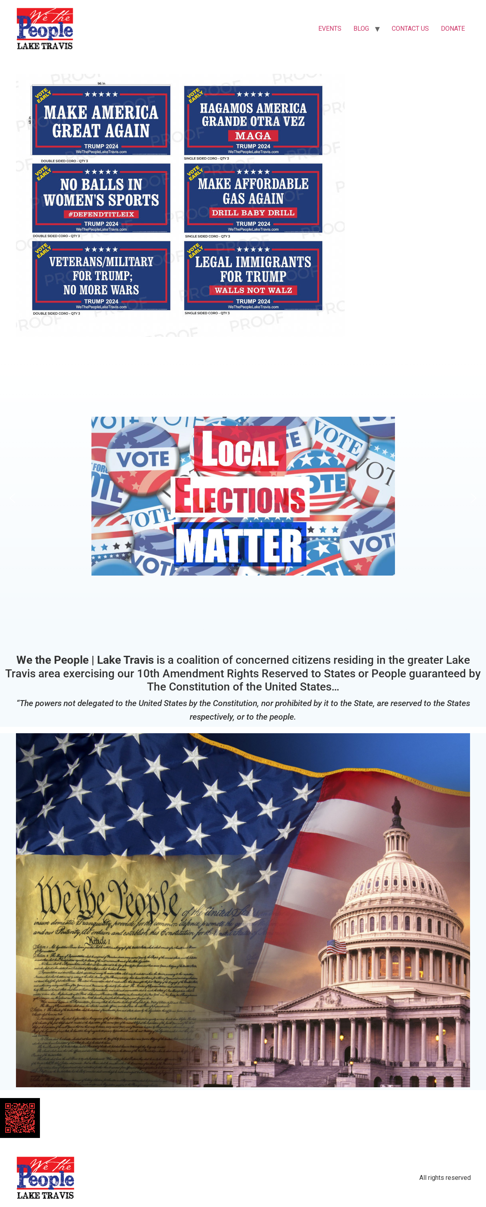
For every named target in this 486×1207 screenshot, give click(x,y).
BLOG (361, 28)
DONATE (453, 28)
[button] (243, 498)
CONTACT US (410, 28)
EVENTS (329, 28)
